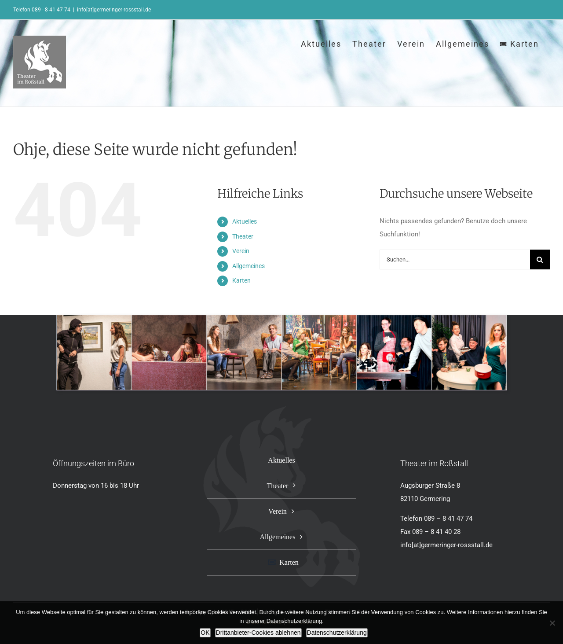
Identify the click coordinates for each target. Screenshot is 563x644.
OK (205, 632)
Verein (240, 250)
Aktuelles (244, 221)
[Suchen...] (455, 259)
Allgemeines (248, 265)
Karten (241, 280)
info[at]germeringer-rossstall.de (114, 10)
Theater (242, 236)
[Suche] (540, 259)
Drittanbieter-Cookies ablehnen (258, 632)
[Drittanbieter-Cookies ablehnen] (552, 622)
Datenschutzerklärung (337, 632)
